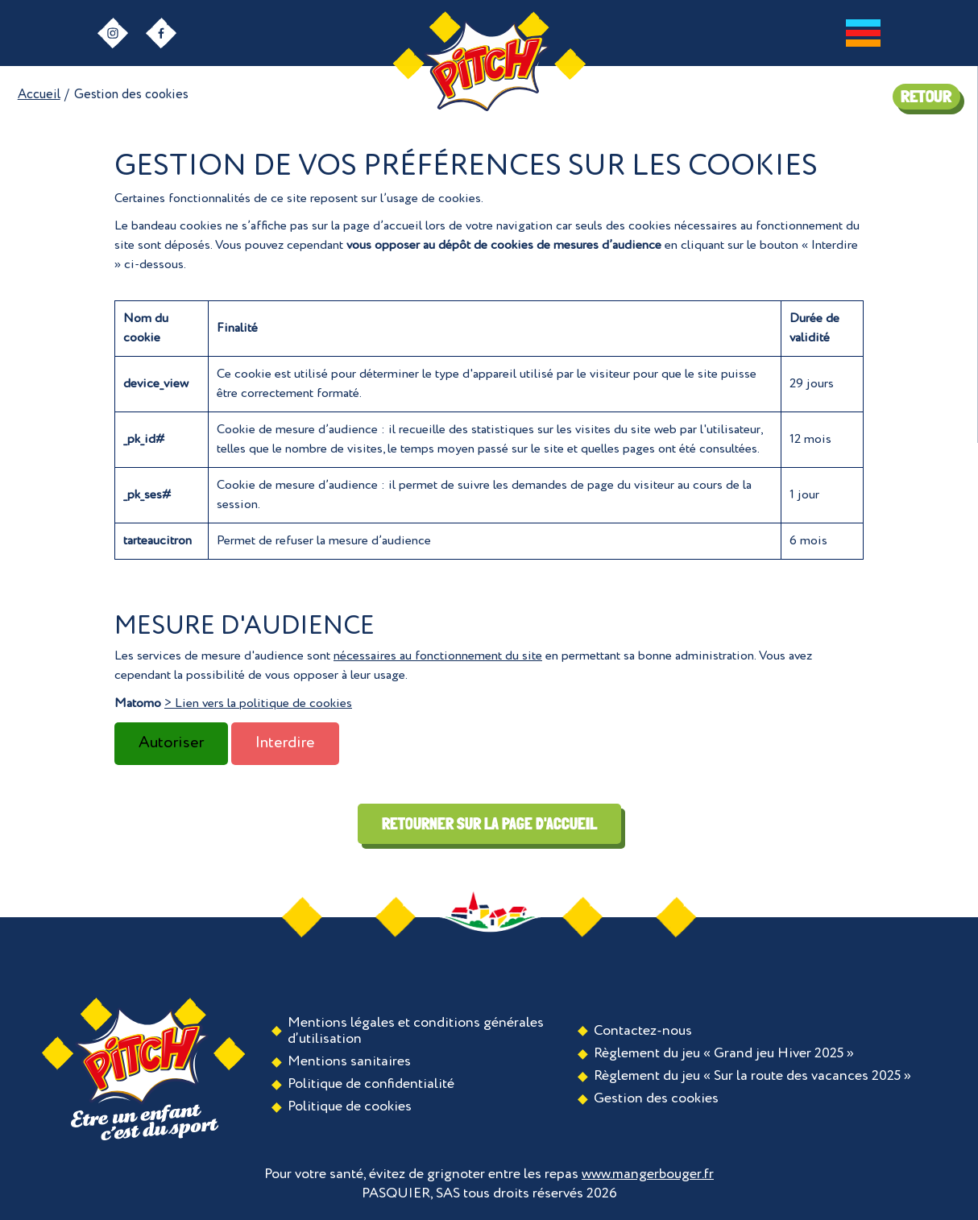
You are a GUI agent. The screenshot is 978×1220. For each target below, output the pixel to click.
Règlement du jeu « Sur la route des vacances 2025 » (752, 1076)
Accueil (39, 94)
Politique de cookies (350, 1106)
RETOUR (926, 96)
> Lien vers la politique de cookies (258, 703)
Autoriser (171, 743)
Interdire (285, 743)
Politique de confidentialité (371, 1084)
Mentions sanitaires (349, 1061)
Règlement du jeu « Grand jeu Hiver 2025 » (724, 1053)
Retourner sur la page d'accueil (489, 823)
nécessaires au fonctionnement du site (438, 656)
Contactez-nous (643, 1031)
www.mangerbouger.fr (648, 1174)
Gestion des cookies (656, 1098)
